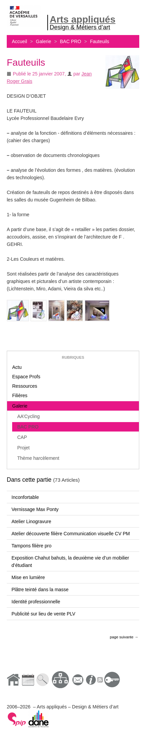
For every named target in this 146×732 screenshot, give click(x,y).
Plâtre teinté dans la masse (40, 589)
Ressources (24, 386)
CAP (22, 437)
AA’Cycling (28, 416)
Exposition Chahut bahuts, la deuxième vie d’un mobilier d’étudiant (70, 561)
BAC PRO (70, 41)
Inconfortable (25, 497)
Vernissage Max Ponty (34, 509)
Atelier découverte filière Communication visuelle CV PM (70, 533)
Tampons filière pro (31, 545)
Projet (23, 447)
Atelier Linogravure (31, 521)
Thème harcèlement (38, 458)
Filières (19, 395)
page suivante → (124, 637)
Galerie (43, 41)
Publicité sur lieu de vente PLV (43, 613)
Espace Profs (26, 376)
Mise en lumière (28, 577)
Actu (17, 367)
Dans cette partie (29, 479)
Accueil (19, 41)
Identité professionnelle (35, 601)
